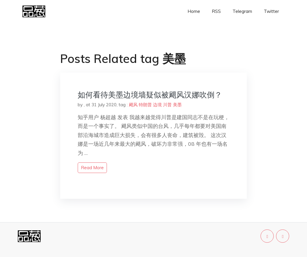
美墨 (177, 104)
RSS (216, 11)
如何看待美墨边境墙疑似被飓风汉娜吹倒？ (150, 95)
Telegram (242, 11)
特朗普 (145, 104)
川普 (167, 104)
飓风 (133, 104)
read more (92, 167)
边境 (157, 104)
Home (194, 11)
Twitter (271, 11)
